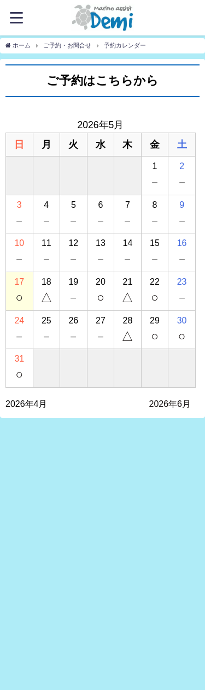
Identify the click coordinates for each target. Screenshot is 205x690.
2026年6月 (170, 404)
